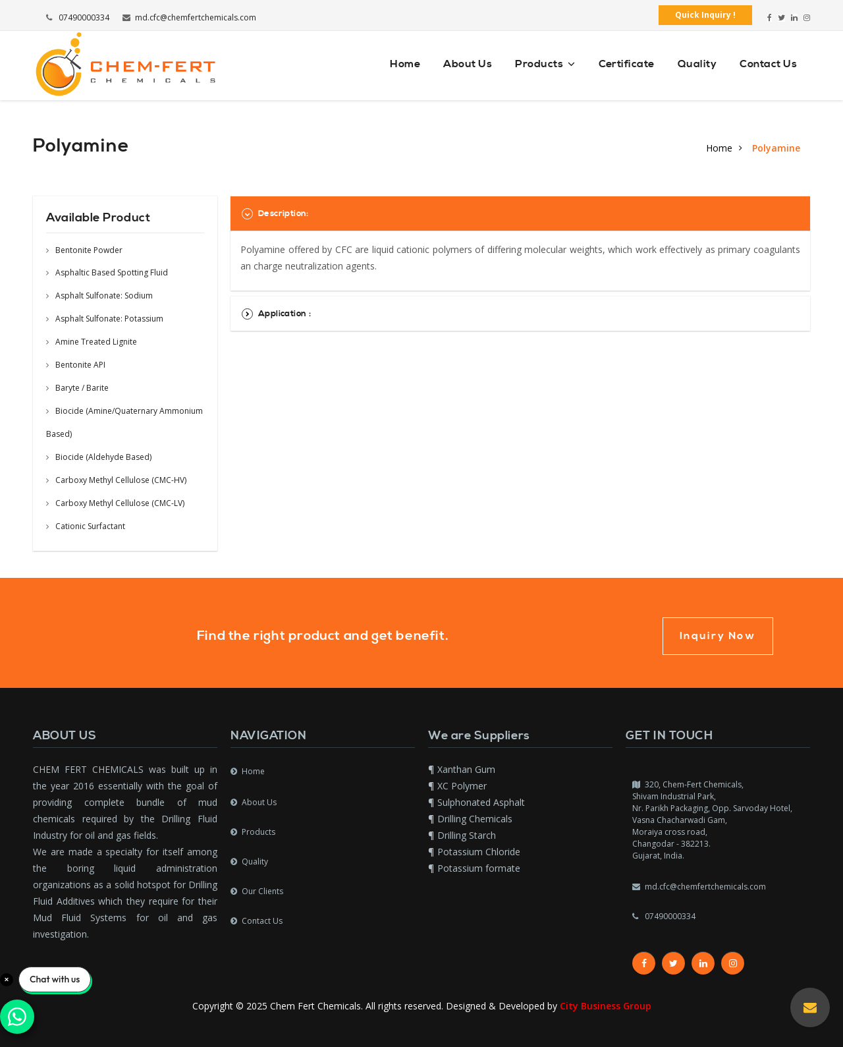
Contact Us (768, 64)
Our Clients (262, 891)
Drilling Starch (466, 835)
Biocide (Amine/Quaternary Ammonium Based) (124, 422)
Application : (276, 314)
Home (405, 64)
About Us (467, 64)
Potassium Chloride (478, 851)
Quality (697, 64)
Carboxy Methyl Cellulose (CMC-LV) (115, 503)
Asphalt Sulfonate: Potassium (104, 318)
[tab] (520, 213)
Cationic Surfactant (85, 526)
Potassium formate (478, 868)
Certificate (627, 64)
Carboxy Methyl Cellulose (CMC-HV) (116, 480)
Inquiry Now (718, 635)
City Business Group (605, 1006)
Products (545, 64)
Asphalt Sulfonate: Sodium (99, 295)
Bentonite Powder (84, 250)
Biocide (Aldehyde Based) (98, 457)
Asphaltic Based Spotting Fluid (107, 272)
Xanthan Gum (466, 769)
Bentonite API (75, 364)
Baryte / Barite (77, 387)
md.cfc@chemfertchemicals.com (189, 17)
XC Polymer (462, 785)
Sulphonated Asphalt (481, 802)
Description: (275, 213)
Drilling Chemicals (474, 818)
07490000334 (77, 17)
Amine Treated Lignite (91, 341)
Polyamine (776, 148)
